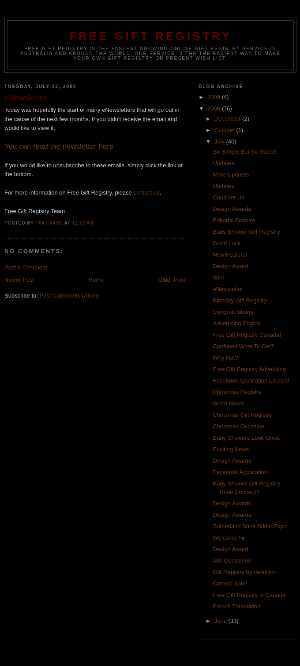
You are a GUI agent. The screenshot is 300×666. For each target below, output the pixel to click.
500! (218, 277)
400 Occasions (232, 560)
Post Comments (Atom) (69, 295)
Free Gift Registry (150, 36)
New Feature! (230, 254)
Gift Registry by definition (245, 572)
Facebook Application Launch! (251, 380)
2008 (214, 108)
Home (96, 279)
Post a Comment (25, 267)
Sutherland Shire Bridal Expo (249, 526)
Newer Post (19, 279)
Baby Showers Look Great (246, 437)
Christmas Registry (237, 392)
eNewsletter (228, 289)
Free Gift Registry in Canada (249, 595)
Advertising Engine (236, 323)
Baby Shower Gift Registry (246, 231)
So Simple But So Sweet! (245, 151)
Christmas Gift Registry (242, 415)
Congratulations (233, 312)
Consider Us (228, 197)
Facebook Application (240, 472)
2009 (214, 97)
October (225, 130)
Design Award (230, 266)
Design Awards (232, 209)
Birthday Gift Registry (240, 300)
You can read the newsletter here (58, 146)
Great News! (228, 403)
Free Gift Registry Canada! (247, 334)
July (220, 141)
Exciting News (231, 449)
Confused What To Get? (243, 346)
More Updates (231, 174)
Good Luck (226, 243)
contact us (146, 192)
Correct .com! (230, 583)
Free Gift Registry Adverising (249, 369)
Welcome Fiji (229, 537)
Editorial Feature (234, 220)
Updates (223, 163)
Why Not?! (226, 357)
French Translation (236, 606)
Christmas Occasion (238, 426)
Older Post (171, 279)
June (221, 621)
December (228, 118)
